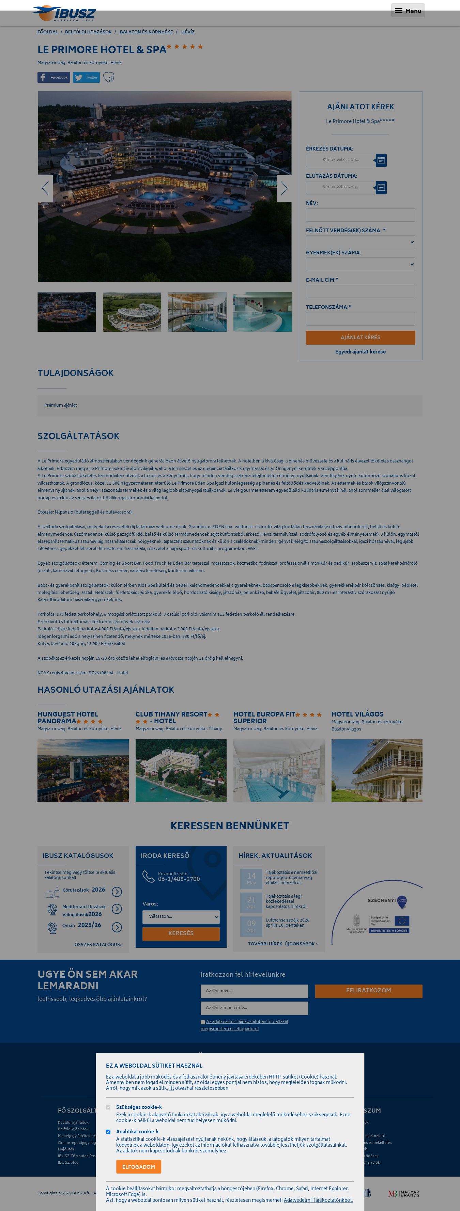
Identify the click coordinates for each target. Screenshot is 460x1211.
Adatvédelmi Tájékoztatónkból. (318, 1201)
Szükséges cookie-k (139, 1108)
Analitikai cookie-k (137, 1133)
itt (171, 1089)
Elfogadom (138, 1167)
